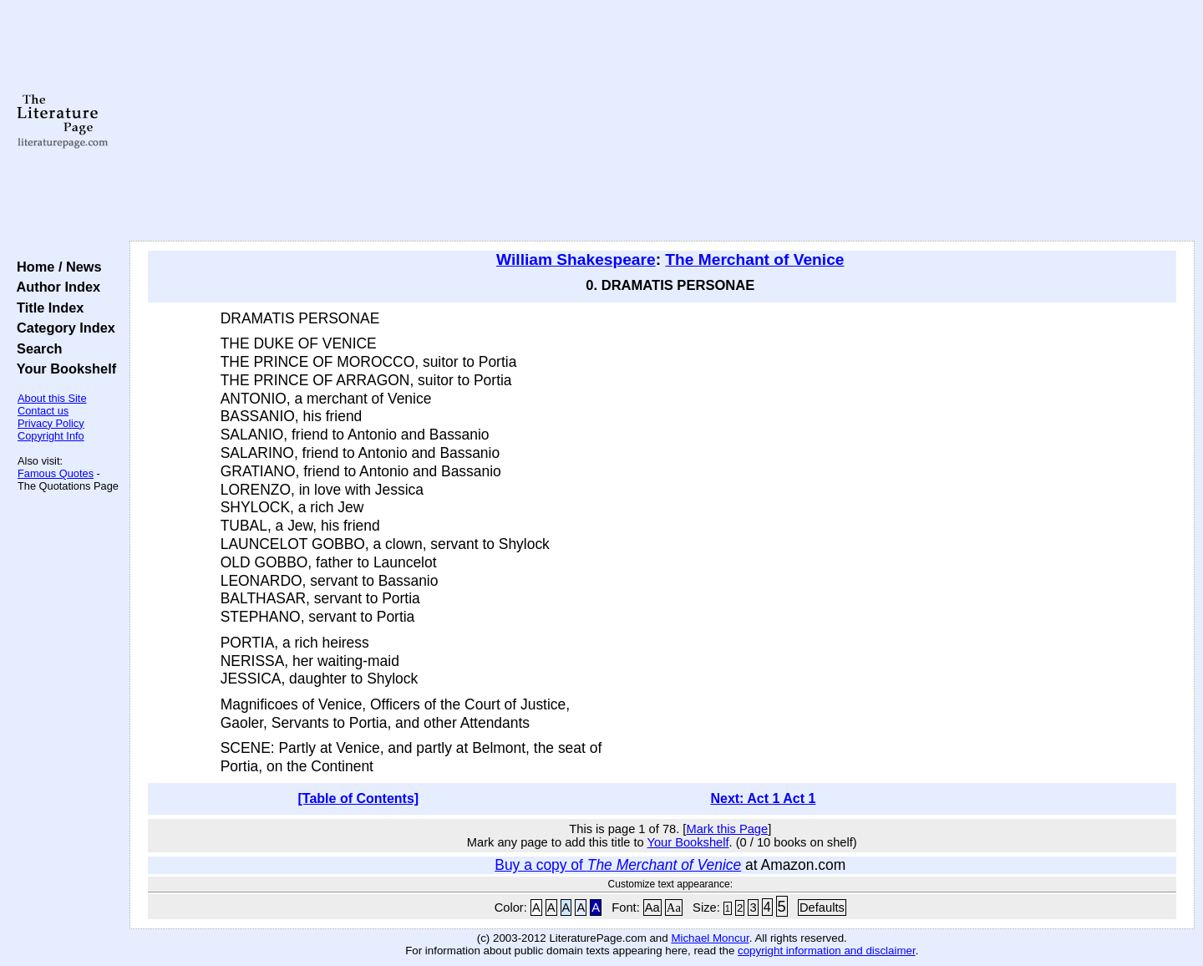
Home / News (55, 266)
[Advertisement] (661, 121)
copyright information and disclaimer (827, 950)
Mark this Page (727, 829)
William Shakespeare (576, 259)
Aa (652, 907)
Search (35, 348)
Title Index (46, 307)
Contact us (43, 410)
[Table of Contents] (358, 798)
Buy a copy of (618, 865)
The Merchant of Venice (754, 259)
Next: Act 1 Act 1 (762, 798)
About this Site (52, 398)
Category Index (62, 327)
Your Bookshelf (62, 368)
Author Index (54, 286)
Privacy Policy (51, 423)
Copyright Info (51, 436)
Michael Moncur (710, 938)
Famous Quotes (56, 473)
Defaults (822, 907)
